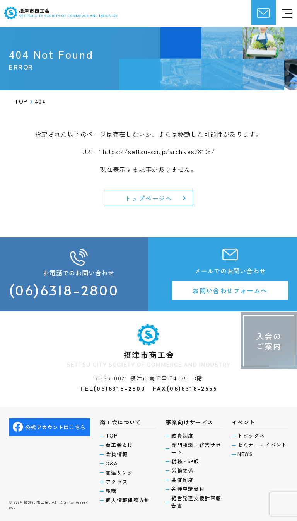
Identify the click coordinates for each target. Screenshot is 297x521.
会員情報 (117, 454)
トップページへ (148, 198)
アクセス (117, 482)
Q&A (112, 463)
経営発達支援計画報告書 (196, 502)
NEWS (245, 454)
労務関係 (182, 470)
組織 (111, 490)
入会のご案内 (269, 341)
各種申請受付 (188, 488)
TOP (112, 435)
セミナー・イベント (262, 444)
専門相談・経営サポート (196, 448)
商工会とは (119, 444)
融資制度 (182, 435)
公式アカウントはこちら (49, 427)
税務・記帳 (185, 461)
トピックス (251, 435)
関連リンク (119, 472)
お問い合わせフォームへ (230, 290)
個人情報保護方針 (128, 500)
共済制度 (182, 480)
